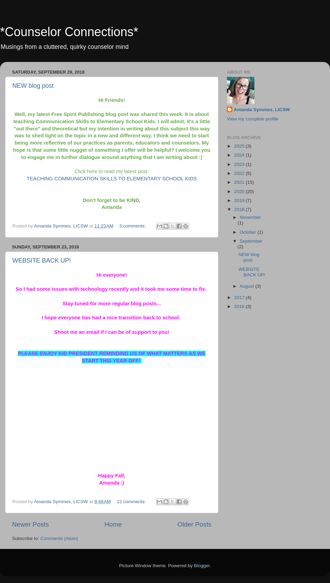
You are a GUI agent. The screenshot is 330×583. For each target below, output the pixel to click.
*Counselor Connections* (69, 32)
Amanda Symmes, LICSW (262, 109)
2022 (240, 173)
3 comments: (133, 226)
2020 (240, 191)
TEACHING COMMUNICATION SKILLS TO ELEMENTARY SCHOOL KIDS (111, 178)
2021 (240, 182)
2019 (240, 200)
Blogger (202, 565)
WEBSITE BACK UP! (41, 260)
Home (113, 524)
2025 (240, 146)
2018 (240, 209)
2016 (240, 306)
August (247, 286)
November (250, 217)
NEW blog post (33, 85)
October (248, 232)
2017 (240, 297)
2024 (240, 155)
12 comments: (132, 501)
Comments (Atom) (59, 538)
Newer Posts (30, 524)
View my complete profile (252, 118)
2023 (240, 164)
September (251, 241)
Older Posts (194, 524)
